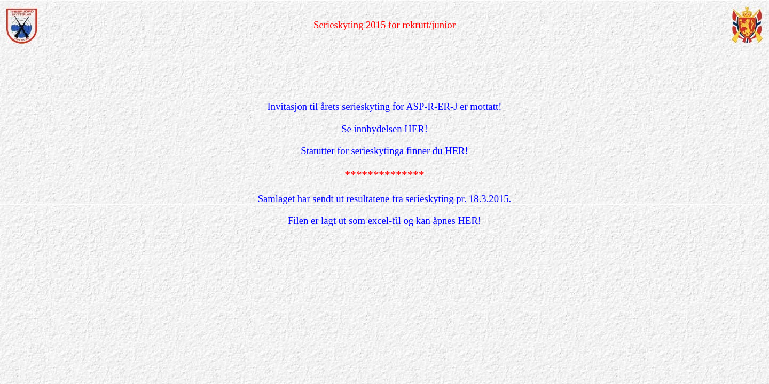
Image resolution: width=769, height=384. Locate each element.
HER (414, 128)
